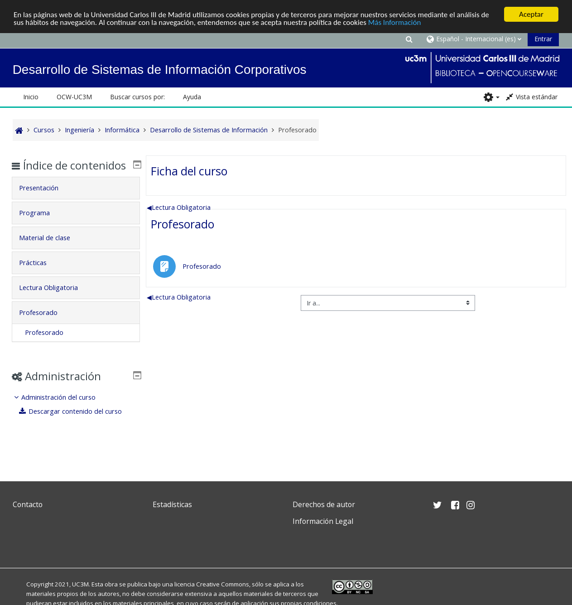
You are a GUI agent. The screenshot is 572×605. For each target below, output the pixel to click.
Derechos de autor (324, 504)
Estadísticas (172, 504)
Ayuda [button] (192, 96)
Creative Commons (222, 584)
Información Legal (323, 521)
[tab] (76, 201)
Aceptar (531, 14)
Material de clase (51, 251)
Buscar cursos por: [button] (137, 96)
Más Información (394, 22)
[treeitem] (75, 417)
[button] (409, 38)
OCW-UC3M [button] (74, 96)
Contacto (28, 504)
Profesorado (182, 224)
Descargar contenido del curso (77, 424)
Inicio (30, 96)
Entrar (543, 38)
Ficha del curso (189, 170)
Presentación (45, 201)
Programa (40, 226)
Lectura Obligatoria (179, 207)
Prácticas (39, 275)
